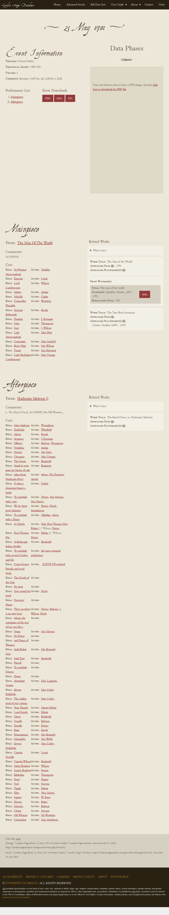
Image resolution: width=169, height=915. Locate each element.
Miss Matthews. (50, 827)
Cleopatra (19, 464)
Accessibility (13, 884)
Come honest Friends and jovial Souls (17, 577)
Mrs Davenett (48, 358)
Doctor (18, 810)
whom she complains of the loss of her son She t (17, 630)
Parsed (125, 67)
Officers (18, 451)
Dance (17, 684)
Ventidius (19, 455)
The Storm (20, 469)
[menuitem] (57, 4)
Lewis (44, 286)
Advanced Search (75, 4)
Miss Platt (46, 340)
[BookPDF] (127, 138)
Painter (44, 787)
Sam (16, 336)
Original (126, 59)
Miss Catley (47, 697)
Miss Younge (48, 363)
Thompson (47, 331)
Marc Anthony (22, 433)
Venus (17, 639)
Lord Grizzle (21, 720)
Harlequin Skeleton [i (32, 407)
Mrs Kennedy (48, 657)
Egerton (18, 286)
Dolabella (19, 438)
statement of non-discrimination (16, 905)
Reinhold (46, 469)
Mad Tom (19, 666)
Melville (18, 304)
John (16, 331)
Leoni (44, 760)
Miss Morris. (48, 801)
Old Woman (20, 823)
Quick (44, 738)
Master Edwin (48, 715)
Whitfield (46, 438)
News (162, 4)
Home (57, 4)
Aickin (44, 300)
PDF (106, 59)
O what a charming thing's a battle (16, 496)
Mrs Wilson (47, 354)
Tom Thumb (21, 715)
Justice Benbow (22, 778)
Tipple (17, 796)
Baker (44, 810)
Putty (17, 787)
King (16, 738)
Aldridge (46, 523)
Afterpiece (17, 102)
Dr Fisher (19, 644)
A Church (19, 532)
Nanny (17, 358)
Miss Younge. (48, 464)
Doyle (53, 514)
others (55, 523)
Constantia (20, 349)
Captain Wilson (22, 769)
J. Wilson (46, 336)
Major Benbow (22, 774)
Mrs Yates (46, 460)
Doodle (18, 733)
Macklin (45, 277)
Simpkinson (37, 518)
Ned (16, 791)
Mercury (18, 814)
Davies (44, 505)
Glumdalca (20, 747)
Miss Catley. (48, 706)
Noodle (18, 729)
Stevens (45, 791)
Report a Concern (40, 884)
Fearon (44, 778)
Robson (45, 451)
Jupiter (17, 805)
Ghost (17, 724)
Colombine (20, 827)
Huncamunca (21, 742)
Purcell (17, 670)
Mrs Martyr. (37, 509)
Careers (63, 884)
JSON (48, 98)
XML (59, 98)
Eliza (16, 801)
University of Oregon (21, 891)
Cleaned (145, 59)
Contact (149, 4)
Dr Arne (18, 594)
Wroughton (47, 433)
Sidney (17, 300)
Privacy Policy (84, 884)
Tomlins (18, 327)
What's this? (100, 258)
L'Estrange (47, 327)
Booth (44, 318)
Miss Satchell (48, 349)
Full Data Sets (98, 4)
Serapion (18, 447)
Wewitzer (46, 309)
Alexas (17, 442)
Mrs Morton (56, 505)
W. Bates (46, 805)
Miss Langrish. (49, 689)
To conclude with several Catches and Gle (17, 563)
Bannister (46, 473)
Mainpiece (17, 97)
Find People (120, 884)
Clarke (44, 304)
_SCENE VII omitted (53, 572)
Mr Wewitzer (48, 823)
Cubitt (44, 491)
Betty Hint (20, 354)
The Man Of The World (34, 251)
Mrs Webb (47, 747)
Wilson (45, 291)
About (134, 4)
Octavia (18, 460)
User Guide (117, 4)
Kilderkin (19, 783)
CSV (70, 98)
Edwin (44, 541)
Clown (17, 818)
